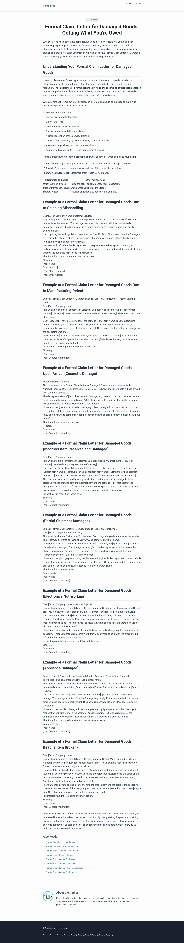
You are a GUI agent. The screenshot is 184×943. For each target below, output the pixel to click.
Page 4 (67, 935)
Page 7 (88, 935)
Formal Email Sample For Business (62, 859)
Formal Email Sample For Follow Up (62, 863)
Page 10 (109, 935)
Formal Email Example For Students (62, 850)
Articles (137, 4)
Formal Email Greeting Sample (59, 855)
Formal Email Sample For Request (61, 872)
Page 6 (81, 935)
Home (128, 4)
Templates (49, 5)
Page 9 (102, 935)
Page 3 (60, 935)
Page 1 (46, 935)
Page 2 (53, 935)
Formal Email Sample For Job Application (64, 868)
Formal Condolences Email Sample (62, 846)
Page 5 (74, 935)
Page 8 (95, 935)
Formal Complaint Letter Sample (60, 842)
